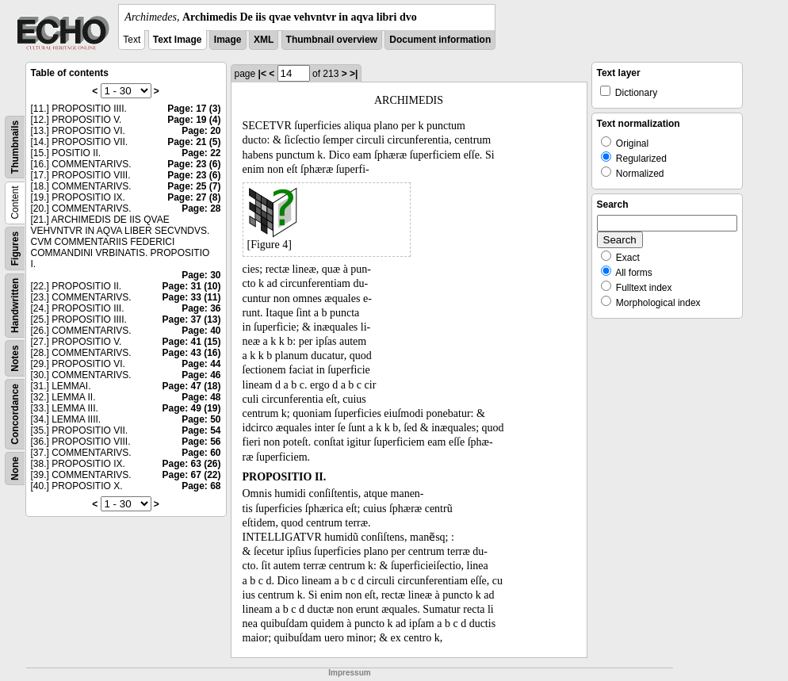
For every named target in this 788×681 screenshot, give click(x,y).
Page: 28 (201, 208)
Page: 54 (201, 430)
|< (262, 73)
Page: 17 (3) (193, 108)
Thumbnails (15, 147)
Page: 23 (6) (193, 164)
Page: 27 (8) (193, 197)
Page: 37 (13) (191, 319)
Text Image (177, 39)
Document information (440, 39)
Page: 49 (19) (191, 408)
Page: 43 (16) (191, 352)
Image (228, 39)
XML (264, 39)
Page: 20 (201, 130)
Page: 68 (201, 486)
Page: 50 (201, 419)
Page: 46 (201, 375)
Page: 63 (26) (191, 463)
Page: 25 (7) (193, 186)
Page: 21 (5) (193, 141)
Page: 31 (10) (191, 286)
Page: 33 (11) (191, 297)
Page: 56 (201, 441)
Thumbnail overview (331, 39)
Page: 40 (201, 330)
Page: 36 (201, 308)
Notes (15, 358)
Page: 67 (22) (191, 474)
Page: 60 (201, 452)
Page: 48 (201, 397)
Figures (15, 248)
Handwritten (15, 305)
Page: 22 (201, 153)
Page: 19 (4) (193, 119)
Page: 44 (201, 363)
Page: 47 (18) (191, 386)
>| (354, 73)
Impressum (349, 672)
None (15, 468)
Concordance (15, 414)
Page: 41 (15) (191, 341)
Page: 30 (201, 275)
